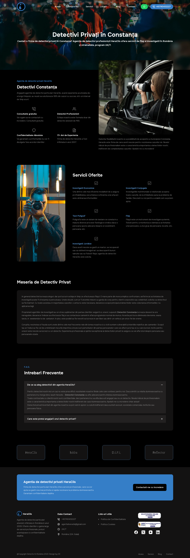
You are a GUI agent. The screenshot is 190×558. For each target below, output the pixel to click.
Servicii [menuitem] (89, 6)
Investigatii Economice (83, 188)
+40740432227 (162, 6)
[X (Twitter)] (143, 532)
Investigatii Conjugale (136, 188)
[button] (95, 385)
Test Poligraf (79, 216)
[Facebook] (136, 532)
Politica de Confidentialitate (113, 519)
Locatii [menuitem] (104, 6)
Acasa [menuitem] (58, 6)
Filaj (128, 216)
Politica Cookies (108, 524)
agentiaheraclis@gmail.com (74, 524)
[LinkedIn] (158, 532)
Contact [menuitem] (131, 6)
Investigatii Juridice (82, 243)
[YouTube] (150, 532)
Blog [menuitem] (118, 6)
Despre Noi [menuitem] (73, 6)
